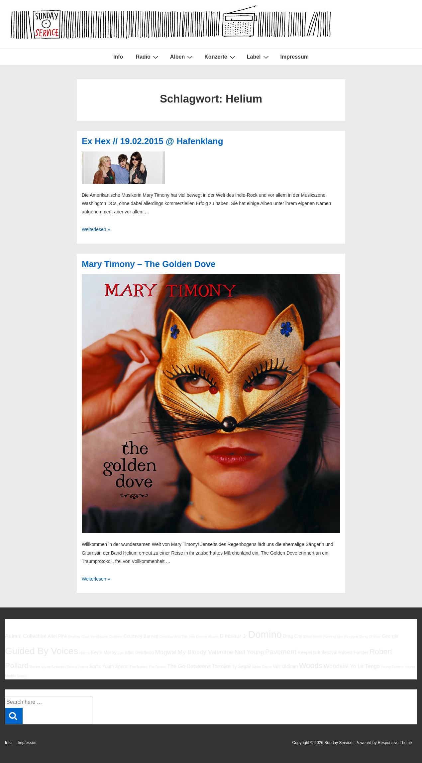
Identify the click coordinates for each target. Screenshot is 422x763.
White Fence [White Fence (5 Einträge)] (262, 667)
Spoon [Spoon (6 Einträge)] (121, 666)
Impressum (294, 57)
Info (118, 57)
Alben (182, 57)
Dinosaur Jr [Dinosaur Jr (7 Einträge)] (233, 636)
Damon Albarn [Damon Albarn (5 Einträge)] (207, 636)
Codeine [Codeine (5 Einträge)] (115, 636)
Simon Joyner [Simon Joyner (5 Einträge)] (77, 667)
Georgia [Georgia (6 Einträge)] (390, 636)
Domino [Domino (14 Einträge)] (265, 634)
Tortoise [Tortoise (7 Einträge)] (221, 666)
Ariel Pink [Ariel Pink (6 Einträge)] (57, 636)
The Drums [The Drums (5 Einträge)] (157, 667)
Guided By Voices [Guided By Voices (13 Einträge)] (41, 651)
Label (258, 57)
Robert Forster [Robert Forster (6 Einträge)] (354, 652)
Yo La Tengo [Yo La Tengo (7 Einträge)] (364, 666)
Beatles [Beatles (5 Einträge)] (74, 636)
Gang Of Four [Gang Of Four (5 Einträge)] (369, 636)
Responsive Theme (395, 742)
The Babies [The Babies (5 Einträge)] (139, 667)
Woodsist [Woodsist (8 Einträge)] (336, 665)
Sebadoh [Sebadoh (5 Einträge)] (59, 667)
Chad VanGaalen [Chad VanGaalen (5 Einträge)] (94, 636)
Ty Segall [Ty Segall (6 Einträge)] (241, 666)
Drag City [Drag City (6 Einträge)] (292, 636)
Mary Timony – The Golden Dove (149, 264)
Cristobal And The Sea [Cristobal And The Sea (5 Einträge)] (177, 636)
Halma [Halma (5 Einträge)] (84, 653)
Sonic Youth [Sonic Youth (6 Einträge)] (101, 666)
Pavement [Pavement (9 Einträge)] (280, 651)
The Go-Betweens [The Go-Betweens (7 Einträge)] (189, 666)
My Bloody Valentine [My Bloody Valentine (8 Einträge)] (205, 651)
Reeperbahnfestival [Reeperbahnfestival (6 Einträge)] (317, 652)
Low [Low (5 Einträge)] (121, 653)
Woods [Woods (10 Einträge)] (311, 665)
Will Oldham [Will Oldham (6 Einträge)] (285, 666)
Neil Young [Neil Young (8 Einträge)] (249, 651)
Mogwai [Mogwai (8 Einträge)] (165, 651)
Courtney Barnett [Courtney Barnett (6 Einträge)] (140, 636)
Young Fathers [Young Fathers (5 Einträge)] (392, 667)
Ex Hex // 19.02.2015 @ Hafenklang (152, 141)
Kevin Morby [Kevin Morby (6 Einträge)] (103, 652)
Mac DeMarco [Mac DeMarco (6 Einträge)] (139, 652)
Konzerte (220, 57)
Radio (148, 57)
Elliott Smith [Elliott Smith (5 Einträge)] (312, 636)
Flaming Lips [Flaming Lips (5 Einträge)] (333, 636)
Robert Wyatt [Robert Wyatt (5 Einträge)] (40, 667)
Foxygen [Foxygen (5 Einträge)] (351, 636)
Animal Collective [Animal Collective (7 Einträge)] (26, 636)
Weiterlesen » (96, 229)
